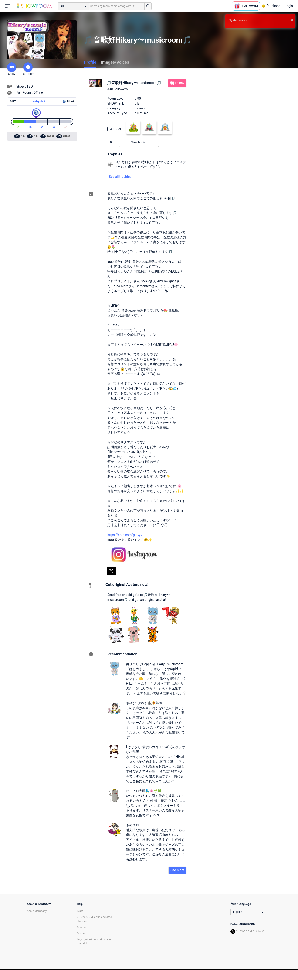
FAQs (80, 911)
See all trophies (120, 176)
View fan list (138, 142)
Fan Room (28, 69)
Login (289, 6)
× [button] (292, 20)
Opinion (81, 933)
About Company (37, 911)
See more (177, 870)
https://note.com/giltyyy (124, 535)
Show (11, 69)
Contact (82, 927)
